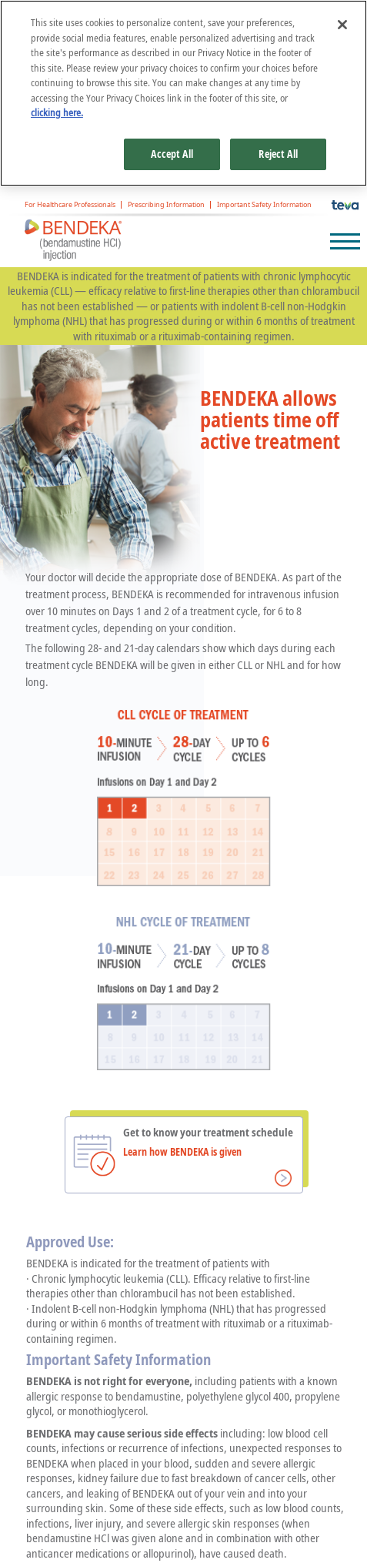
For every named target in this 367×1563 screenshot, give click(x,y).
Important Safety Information (264, 205)
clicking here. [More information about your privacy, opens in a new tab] (57, 112)
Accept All (171, 154)
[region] (183, 93)
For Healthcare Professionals (70, 205)
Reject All (278, 154)
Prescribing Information (166, 205)
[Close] (342, 25)
